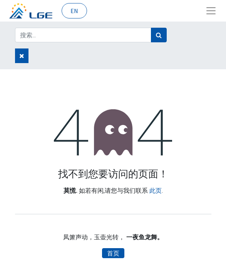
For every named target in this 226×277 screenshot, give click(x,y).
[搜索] (159, 35)
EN (74, 11)
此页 (155, 190)
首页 (113, 253)
